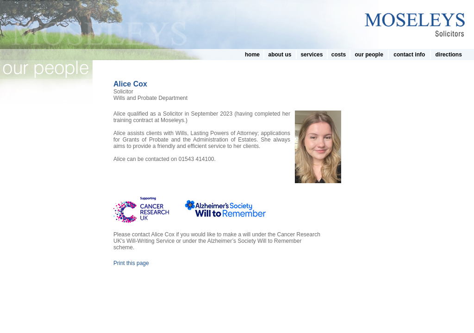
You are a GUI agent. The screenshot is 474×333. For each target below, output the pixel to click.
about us (280, 54)
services (311, 54)
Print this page (131, 263)
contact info (409, 54)
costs (338, 54)
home (252, 54)
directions (448, 54)
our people (369, 54)
